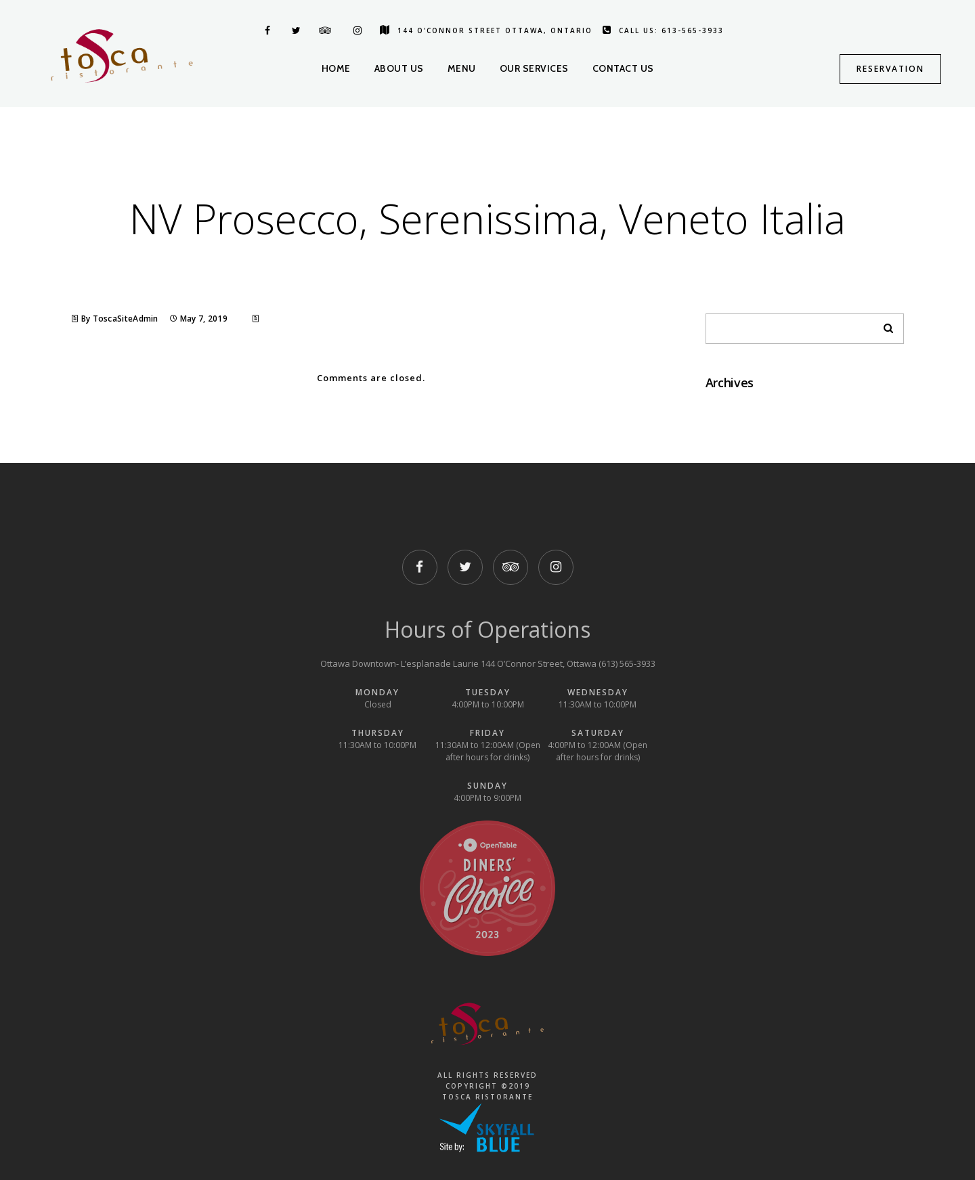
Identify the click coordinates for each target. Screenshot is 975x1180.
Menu (462, 68)
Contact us (623, 68)
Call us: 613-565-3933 (663, 30)
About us (399, 68)
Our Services (534, 68)
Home (336, 68)
